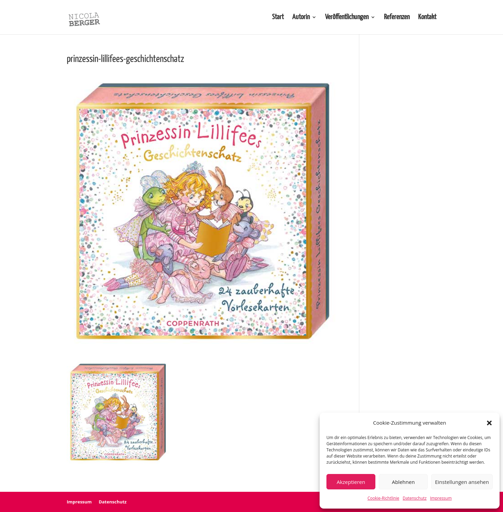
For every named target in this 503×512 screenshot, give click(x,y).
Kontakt (427, 18)
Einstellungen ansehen (462, 481)
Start (278, 18)
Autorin (301, 18)
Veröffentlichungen (347, 18)
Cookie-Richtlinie (383, 498)
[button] (489, 423)
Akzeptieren (351, 481)
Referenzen (397, 18)
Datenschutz (415, 498)
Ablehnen (403, 481)
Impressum (441, 498)
